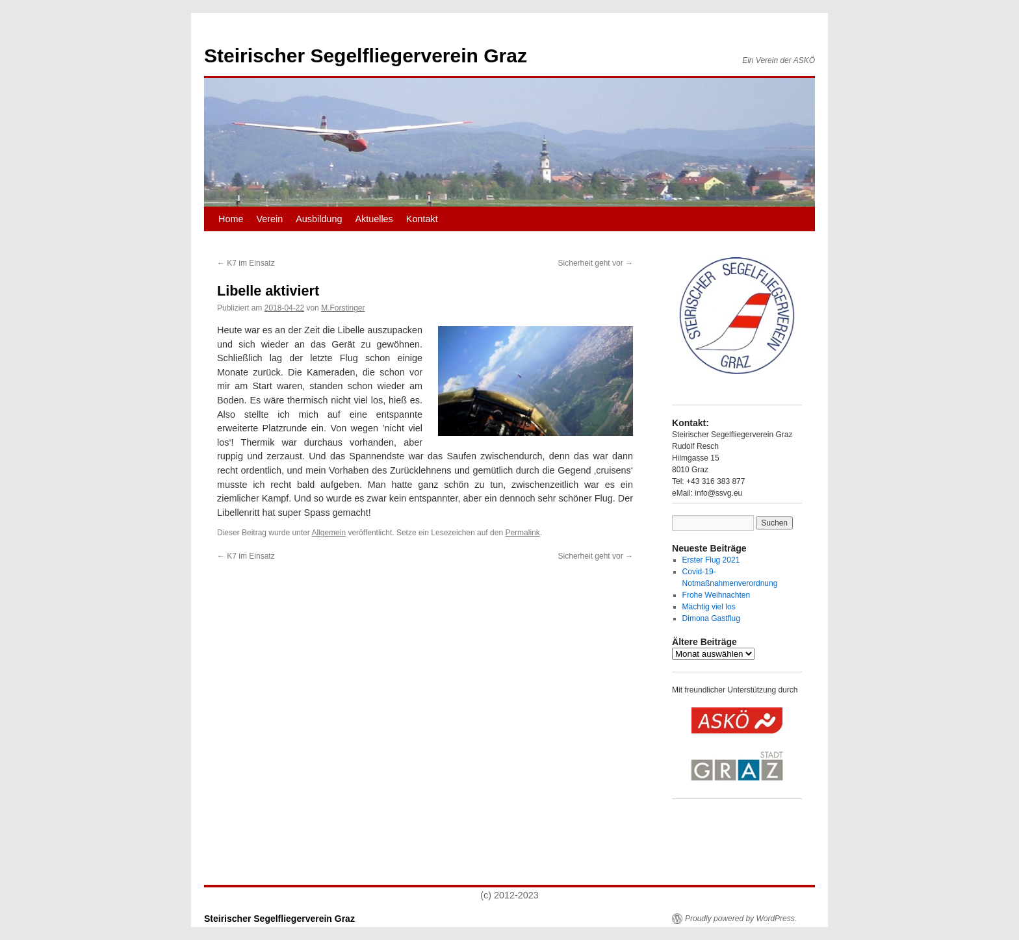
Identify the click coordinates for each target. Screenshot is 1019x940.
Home (230, 219)
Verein (269, 219)
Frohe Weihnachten (716, 595)
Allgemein (328, 532)
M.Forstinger (343, 307)
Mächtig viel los (709, 606)
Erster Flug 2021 (711, 560)
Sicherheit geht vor (595, 263)
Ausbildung (319, 219)
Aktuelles (374, 219)
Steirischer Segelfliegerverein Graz (365, 55)
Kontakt (422, 219)
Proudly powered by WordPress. (741, 918)
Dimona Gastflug (711, 618)
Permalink (522, 532)
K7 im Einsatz (246, 263)
